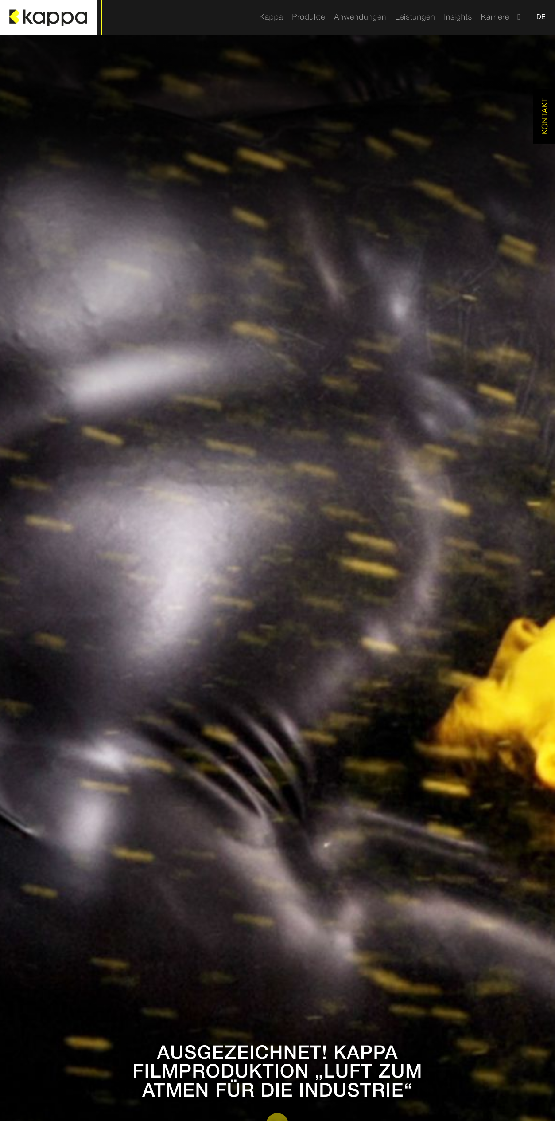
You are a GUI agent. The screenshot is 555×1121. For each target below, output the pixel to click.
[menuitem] (271, 17)
